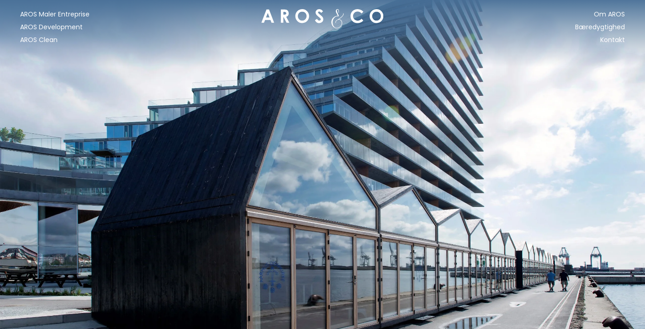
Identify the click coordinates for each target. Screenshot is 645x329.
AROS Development (51, 27)
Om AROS (609, 14)
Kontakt (612, 39)
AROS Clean (39, 39)
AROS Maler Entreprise (55, 14)
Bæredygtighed (600, 27)
